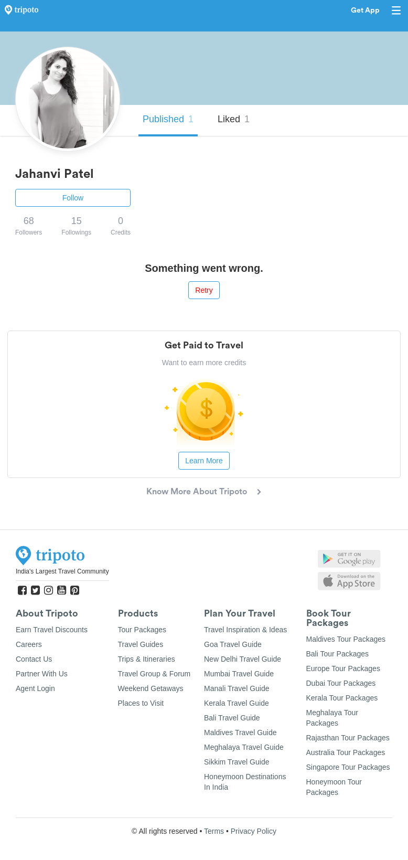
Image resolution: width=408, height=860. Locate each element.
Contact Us (34, 659)
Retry (203, 290)
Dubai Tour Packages (341, 683)
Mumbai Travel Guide (239, 674)
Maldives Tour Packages (345, 639)
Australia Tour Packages (345, 752)
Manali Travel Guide (237, 688)
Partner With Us (42, 674)
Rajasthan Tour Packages (348, 738)
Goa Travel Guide (233, 644)
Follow (72, 198)
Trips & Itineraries (146, 659)
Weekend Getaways (151, 688)
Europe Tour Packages (343, 668)
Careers (29, 644)
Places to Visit (141, 703)
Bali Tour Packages (337, 654)
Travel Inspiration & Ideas (245, 629)
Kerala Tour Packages (342, 698)
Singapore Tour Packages (348, 767)
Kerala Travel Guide (236, 703)
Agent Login (35, 688)
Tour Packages (142, 629)
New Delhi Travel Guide (242, 659)
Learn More (204, 460)
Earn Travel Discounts (52, 629)
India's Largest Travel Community (62, 571)
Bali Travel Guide (232, 718)
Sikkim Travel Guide (236, 762)
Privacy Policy (253, 831)
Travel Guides (141, 644)
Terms (214, 831)
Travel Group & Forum (154, 674)
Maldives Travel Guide (240, 732)
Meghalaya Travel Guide (244, 747)
